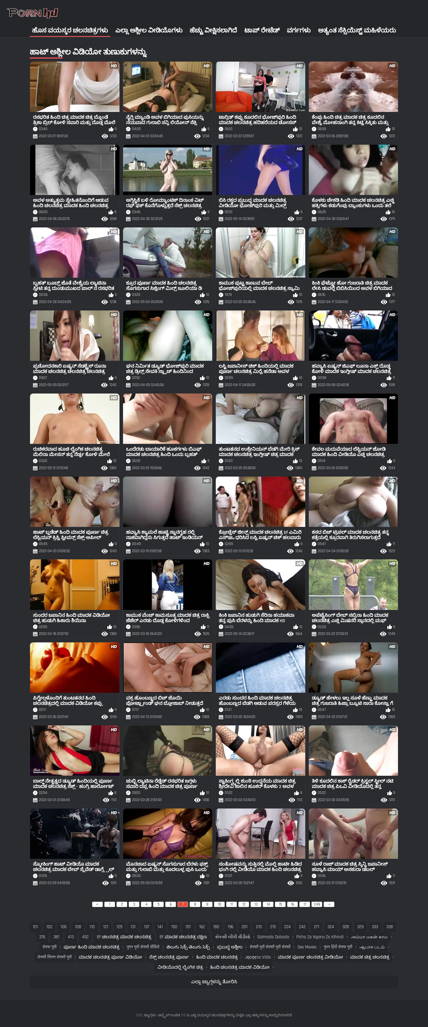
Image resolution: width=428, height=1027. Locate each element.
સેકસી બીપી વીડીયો (232, 937)
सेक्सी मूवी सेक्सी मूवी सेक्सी (270, 947)
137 (146, 927)
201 (245, 927)
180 (216, 927)
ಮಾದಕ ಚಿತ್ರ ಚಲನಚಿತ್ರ (369, 957)
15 (280, 904)
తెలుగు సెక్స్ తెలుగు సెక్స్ (188, 947)
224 (287, 927)
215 (273, 927)
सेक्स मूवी (49, 947)
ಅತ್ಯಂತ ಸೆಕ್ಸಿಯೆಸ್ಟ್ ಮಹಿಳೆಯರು (357, 30)
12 (244, 904)
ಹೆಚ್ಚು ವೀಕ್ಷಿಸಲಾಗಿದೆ (213, 30)
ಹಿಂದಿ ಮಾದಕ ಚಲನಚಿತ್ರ (217, 957)
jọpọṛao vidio (258, 957)
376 (42, 937)
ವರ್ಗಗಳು (299, 30)
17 (304, 904)
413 (71, 937)
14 (268, 904)
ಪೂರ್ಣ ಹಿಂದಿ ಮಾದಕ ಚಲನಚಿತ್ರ (91, 947)
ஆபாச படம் (372, 947)
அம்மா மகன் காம (369, 937)
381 (56, 937)
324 (331, 927)
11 (231, 904)
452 (85, 937)
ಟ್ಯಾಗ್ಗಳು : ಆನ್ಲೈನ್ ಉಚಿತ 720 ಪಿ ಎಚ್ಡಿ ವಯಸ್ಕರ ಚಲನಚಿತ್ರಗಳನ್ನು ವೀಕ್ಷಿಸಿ (194, 1015)
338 (389, 927)
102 (49, 927)
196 (230, 927)
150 (174, 927)
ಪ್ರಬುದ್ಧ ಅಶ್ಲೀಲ (230, 947)
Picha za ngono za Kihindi (320, 937)
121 (105, 927)
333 (375, 927)
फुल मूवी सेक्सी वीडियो (143, 947)
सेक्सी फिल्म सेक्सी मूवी (54, 957)
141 (160, 927)
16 (292, 904)
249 (317, 904)
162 (202, 927)
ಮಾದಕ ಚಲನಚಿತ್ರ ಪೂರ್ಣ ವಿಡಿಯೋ (110, 957)
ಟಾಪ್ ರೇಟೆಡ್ (262, 30)
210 (259, 927)
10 (219, 904)
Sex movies (307, 947)
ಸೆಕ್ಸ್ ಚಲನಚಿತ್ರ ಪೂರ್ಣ (169, 957)
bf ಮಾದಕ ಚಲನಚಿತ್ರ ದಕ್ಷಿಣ (183, 937)
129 (119, 927)
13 (256, 904)
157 (188, 927)
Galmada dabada (273, 937)
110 (92, 927)
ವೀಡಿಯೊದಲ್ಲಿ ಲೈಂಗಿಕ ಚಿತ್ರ (180, 967)
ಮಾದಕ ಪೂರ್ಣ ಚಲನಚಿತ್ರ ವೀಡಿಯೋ (310, 957)
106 (64, 927)
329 (360, 927)
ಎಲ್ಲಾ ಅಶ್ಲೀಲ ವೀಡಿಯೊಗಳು (148, 30)
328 (345, 927)
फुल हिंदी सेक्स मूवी (338, 947)
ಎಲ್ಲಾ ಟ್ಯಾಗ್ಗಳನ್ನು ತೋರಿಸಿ (214, 982)
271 (316, 927)
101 (35, 927)
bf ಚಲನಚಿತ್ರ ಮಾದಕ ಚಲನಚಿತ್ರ (124, 937)
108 (78, 927)
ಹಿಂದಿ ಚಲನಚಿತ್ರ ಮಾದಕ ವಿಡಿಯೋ (240, 967)
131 (133, 927)
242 (302, 927)
